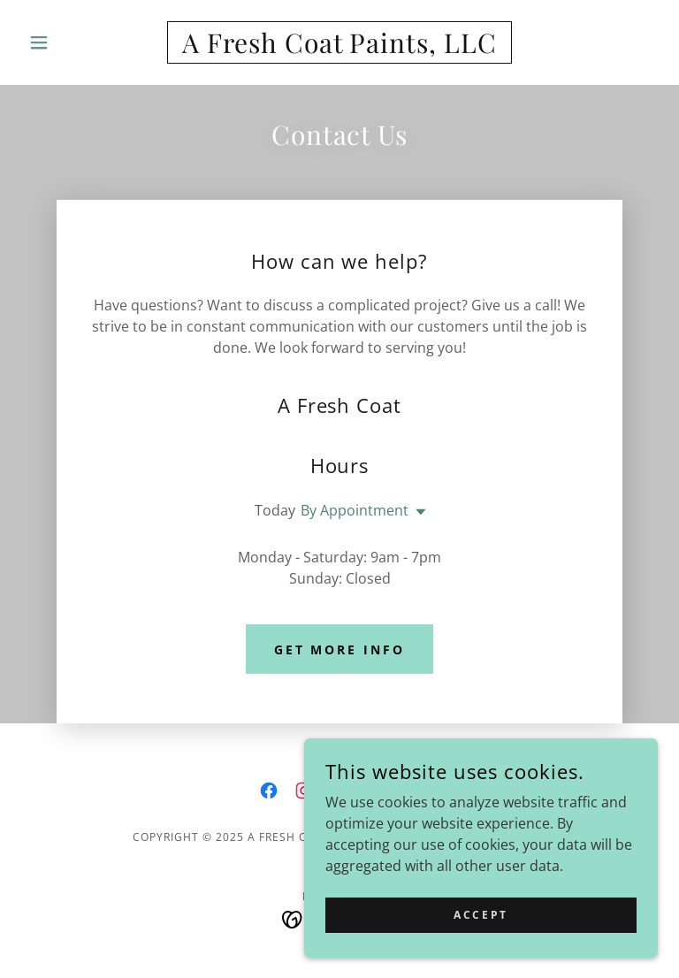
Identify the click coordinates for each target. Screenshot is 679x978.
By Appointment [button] (354, 510)
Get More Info (340, 649)
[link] (339, 47)
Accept (480, 914)
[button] (69, 42)
